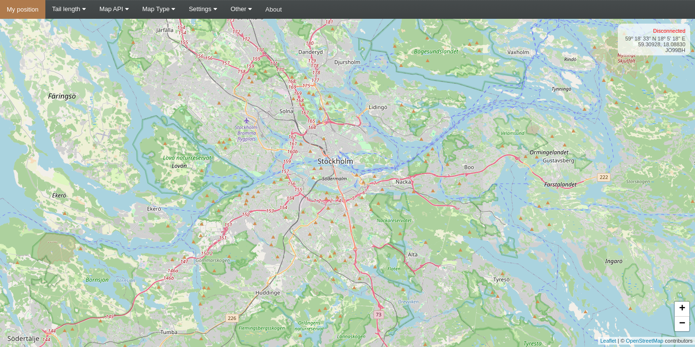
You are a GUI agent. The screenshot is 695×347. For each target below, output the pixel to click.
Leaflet (608, 341)
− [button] (682, 324)
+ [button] (682, 309)
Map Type (158, 9)
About (273, 9)
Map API (114, 9)
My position (23, 9)
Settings (203, 9)
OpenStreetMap (645, 341)
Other (241, 9)
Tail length (69, 9)
